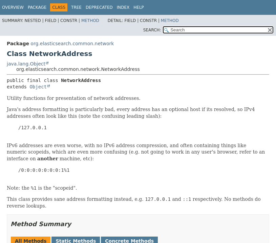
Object (38, 86)
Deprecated (99, 7)
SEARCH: (152, 30)
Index (123, 7)
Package (37, 7)
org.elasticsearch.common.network (72, 43)
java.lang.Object (26, 63)
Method (90, 20)
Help (138, 7)
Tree (76, 7)
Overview (13, 7)
